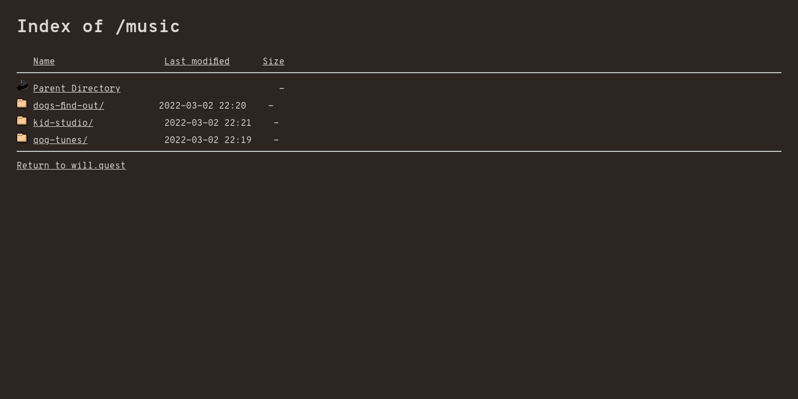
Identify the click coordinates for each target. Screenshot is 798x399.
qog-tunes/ (60, 140)
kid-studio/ (63, 123)
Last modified (196, 62)
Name (44, 62)
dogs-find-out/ (68, 106)
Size (273, 62)
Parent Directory (77, 89)
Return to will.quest (71, 166)
